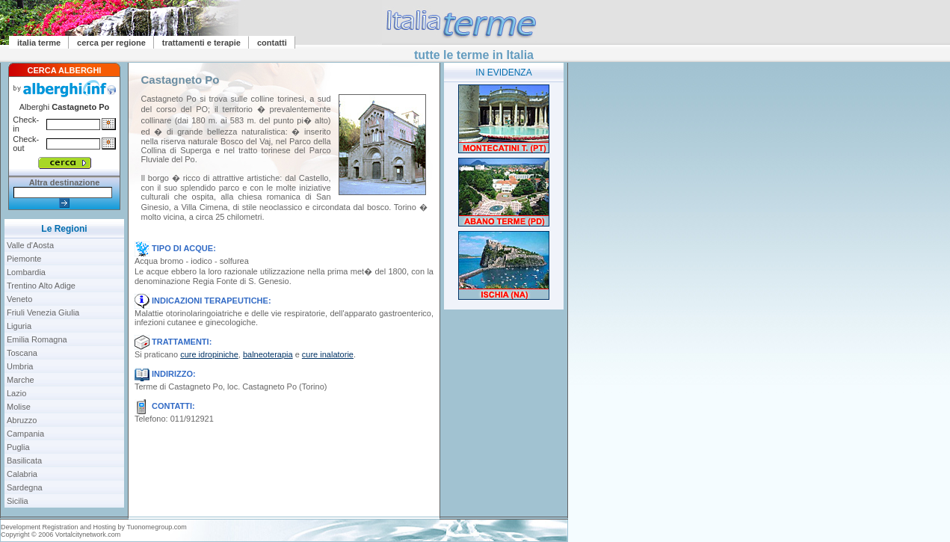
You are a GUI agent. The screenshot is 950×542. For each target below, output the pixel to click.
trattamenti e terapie (201, 42)
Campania (25, 433)
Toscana (22, 352)
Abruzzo (22, 420)
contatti (272, 42)
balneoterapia (268, 354)
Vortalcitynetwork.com (88, 534)
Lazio (16, 393)
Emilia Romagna (37, 339)
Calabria (22, 473)
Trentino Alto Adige (41, 285)
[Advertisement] (504, 417)
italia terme (39, 42)
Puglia (18, 447)
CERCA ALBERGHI (65, 70)
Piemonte (24, 258)
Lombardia (26, 272)
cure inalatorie (328, 354)
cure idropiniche (209, 354)
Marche (20, 379)
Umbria (20, 366)
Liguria (19, 325)
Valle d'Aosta (30, 245)
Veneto (19, 299)
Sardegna (25, 487)
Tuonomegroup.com (156, 527)
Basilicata (24, 460)
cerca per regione (111, 42)
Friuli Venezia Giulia (43, 312)
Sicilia (17, 500)
